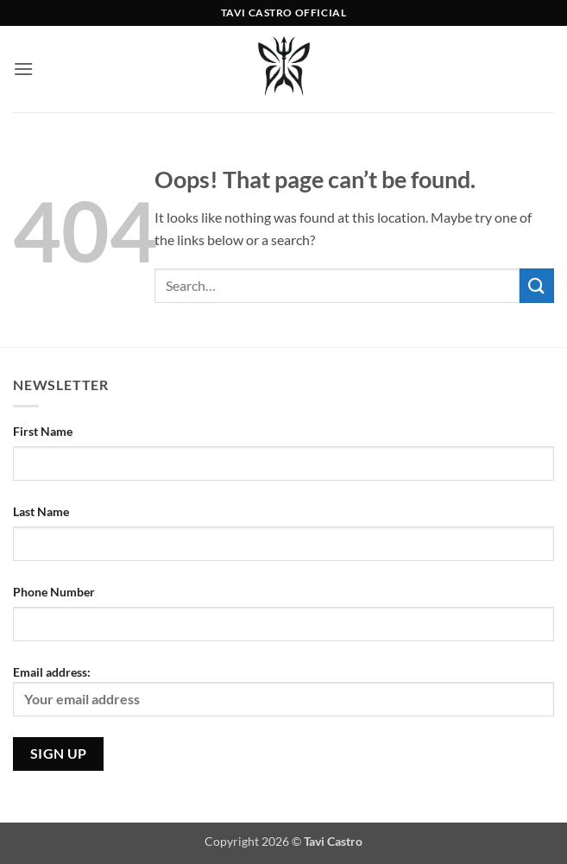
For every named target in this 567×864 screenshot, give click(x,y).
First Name (42, 431)
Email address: (283, 690)
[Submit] (537, 285)
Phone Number (54, 591)
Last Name (41, 511)
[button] (23, 68)
